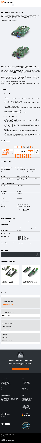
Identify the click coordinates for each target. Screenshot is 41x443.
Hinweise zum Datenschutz (25, 365)
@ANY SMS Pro (4, 337)
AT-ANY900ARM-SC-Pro (6, 326)
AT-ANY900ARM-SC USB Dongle (8, 323)
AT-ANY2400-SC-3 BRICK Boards (8, 312)
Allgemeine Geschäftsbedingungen (7, 440)
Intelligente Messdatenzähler (27, 398)
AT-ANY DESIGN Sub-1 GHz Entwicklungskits (9, 398)
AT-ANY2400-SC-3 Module (6, 309)
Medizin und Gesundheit (26, 400)
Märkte (23, 395)
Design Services (4, 378)
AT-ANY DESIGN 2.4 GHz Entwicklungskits (9, 397)
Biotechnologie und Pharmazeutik (28, 408)
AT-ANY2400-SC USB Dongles (7, 301)
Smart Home (24, 397)
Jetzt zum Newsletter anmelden (20, 369)
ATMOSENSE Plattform (26, 383)
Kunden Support (25, 389)
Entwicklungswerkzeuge (5, 395)
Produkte (23, 378)
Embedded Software (6, 331)
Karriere (2, 390)
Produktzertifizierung (5, 383)
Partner (2, 389)
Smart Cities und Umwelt (26, 404)
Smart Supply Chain (25, 406)
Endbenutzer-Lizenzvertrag (6, 441)
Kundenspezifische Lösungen (7, 340)
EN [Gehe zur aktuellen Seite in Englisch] (15, 5)
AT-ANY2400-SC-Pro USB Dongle (8, 307)
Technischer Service (5, 400)
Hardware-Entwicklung (5, 382)
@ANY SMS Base (5, 334)
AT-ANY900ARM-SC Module (7, 318)
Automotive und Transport (26, 402)
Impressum (3, 439)
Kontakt (2, 435)
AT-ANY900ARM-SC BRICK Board (8, 320)
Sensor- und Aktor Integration (6, 384)
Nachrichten (3, 436)
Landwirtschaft (24, 401)
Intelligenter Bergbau (25, 407)
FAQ (22, 390)
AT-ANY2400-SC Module (6, 298)
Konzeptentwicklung (5, 379)
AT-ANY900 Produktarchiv (6, 329)
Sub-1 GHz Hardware (6, 315)
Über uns (2, 387)
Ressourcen (24, 386)
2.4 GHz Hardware (5, 296)
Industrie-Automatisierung (26, 399)
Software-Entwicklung (5, 381)
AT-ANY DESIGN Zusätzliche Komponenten (9, 399)
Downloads (24, 388)
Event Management (25, 405)
